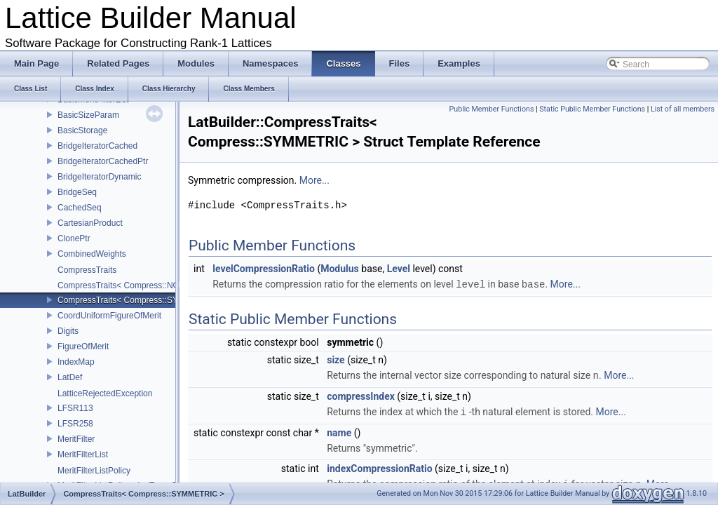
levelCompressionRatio (263, 268)
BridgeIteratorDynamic (99, 177)
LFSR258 (75, 424)
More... (314, 180)
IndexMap (76, 362)
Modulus (339, 268)
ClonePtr (73, 238)
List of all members (682, 109)
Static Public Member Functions (592, 109)
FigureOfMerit (83, 346)
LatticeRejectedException (104, 393)
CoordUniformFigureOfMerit (109, 316)
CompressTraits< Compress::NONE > (127, 285)
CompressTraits (86, 270)
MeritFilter (76, 439)
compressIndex (361, 394)
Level (398, 268)
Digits (68, 331)
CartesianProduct (90, 223)
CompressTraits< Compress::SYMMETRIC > (140, 300)
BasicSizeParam (88, 115)
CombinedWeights (91, 254)
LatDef (69, 377)
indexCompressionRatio (379, 466)
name (339, 430)
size (335, 359)
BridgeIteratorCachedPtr (102, 161)
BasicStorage (82, 130)
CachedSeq (79, 208)
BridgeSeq (77, 192)
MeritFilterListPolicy (93, 471)
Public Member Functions (491, 109)
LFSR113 (75, 408)
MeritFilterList (82, 454)
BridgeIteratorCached (97, 146)
